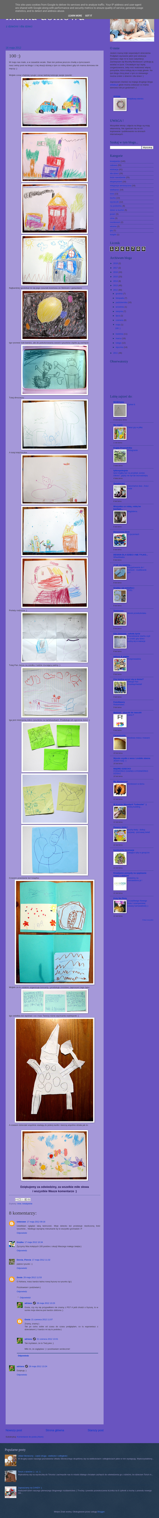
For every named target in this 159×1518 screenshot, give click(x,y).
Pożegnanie (132, 450)
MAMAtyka (118, 402)
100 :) (117, 328)
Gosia (19, 1277)
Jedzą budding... (134, 807)
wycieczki (114, 202)
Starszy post (96, 1430)
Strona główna (55, 1430)
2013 (115, 285)
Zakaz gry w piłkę (134, 427)
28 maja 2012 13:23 (46, 1303)
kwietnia (120, 334)
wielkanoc (114, 190)
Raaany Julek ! (120, 827)
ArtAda (116, 96)
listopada (120, 298)
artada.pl (114, 85)
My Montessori (120, 781)
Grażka (20, 1242)
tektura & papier (121, 656)
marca (119, 338)
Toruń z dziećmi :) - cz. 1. (29, 1471)
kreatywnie (27, 1203)
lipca (118, 315)
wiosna (113, 226)
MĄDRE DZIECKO (122, 768)
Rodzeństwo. (119, 704)
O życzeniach (133, 534)
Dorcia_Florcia (24, 1260)
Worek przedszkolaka (136, 613)
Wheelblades (119, 557)
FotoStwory (119, 702)
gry (111, 230)
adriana (28, 1303)
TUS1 (129, 590)
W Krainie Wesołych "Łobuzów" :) (130, 804)
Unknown (21, 1222)
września (120, 307)
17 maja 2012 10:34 (34, 1242)
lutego (119, 343)
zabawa (113, 165)
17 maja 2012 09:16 (36, 1222)
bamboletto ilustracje (123, 850)
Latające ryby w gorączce (138, 852)
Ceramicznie (119, 735)
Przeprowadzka (134, 659)
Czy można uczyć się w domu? (128, 679)
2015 (115, 276)
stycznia (120, 347)
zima (112, 218)
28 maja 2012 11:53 (32, 1277)
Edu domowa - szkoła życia (126, 633)
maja (118, 324)
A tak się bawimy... (122, 565)
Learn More (75, 15)
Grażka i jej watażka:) (123, 588)
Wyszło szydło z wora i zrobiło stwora (131, 758)
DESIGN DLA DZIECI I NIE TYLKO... (130, 555)
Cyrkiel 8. (131, 404)
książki (113, 234)
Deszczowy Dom (121, 532)
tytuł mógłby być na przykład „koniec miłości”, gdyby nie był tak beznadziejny (130, 474)
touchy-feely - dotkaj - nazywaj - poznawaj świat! (138, 831)
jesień (112, 214)
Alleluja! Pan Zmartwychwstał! (134, 683)
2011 (115, 353)
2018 (115, 263)
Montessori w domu (135, 784)
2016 (115, 272)
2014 (115, 281)
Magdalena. (132, 511)
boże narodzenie (117, 177)
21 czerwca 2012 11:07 (42, 1319)
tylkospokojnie (120, 470)
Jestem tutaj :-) (119, 761)
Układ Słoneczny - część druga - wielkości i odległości (42, 1456)
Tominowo (118, 611)
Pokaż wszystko (147, 920)
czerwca (120, 320)
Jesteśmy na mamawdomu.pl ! (134, 879)
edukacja (114, 169)
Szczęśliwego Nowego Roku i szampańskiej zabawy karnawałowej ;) (137, 903)
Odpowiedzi (25, 1297)
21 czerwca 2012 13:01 (47, 1339)
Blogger (101, 1511)
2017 (115, 268)
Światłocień (119, 483)
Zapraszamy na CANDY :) (30, 1487)
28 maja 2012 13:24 (38, 1366)
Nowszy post (14, 1430)
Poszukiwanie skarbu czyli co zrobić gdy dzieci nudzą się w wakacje (138, 638)
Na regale (118, 425)
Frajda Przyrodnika (122, 448)
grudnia (119, 293)
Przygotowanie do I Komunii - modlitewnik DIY (136, 570)
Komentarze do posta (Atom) (30, 1437)
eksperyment (116, 181)
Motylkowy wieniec (135, 99)
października (122, 302)
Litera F (130, 715)
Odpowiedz (22, 1233)
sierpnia (120, 311)
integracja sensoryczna (120, 185)
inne (19, 1203)
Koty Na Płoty (120, 898)
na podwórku (116, 206)
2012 (115, 290)
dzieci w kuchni (117, 210)
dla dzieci (114, 173)
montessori (115, 222)
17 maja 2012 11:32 (41, 1260)
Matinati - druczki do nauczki (127, 712)
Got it (88, 15)
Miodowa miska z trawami (138, 738)
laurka (113, 198)
